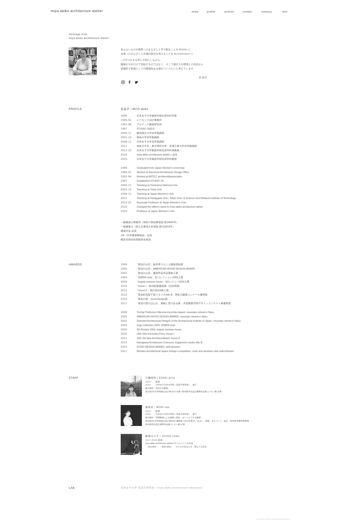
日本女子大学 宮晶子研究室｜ (161, 487)
